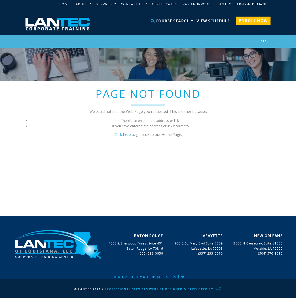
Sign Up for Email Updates (140, 277)
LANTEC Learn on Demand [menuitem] (242, 4)
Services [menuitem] (104, 4)
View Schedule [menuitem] (213, 21)
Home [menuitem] (64, 4)
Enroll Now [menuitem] (253, 20)
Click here (122, 134)
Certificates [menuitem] (164, 4)
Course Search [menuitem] (170, 21)
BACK (264, 41)
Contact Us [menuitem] (132, 4)
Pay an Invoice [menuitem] (197, 4)
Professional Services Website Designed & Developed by (163, 289)
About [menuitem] (82, 4)
